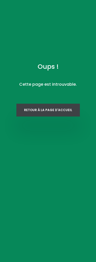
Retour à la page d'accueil (48, 110)
